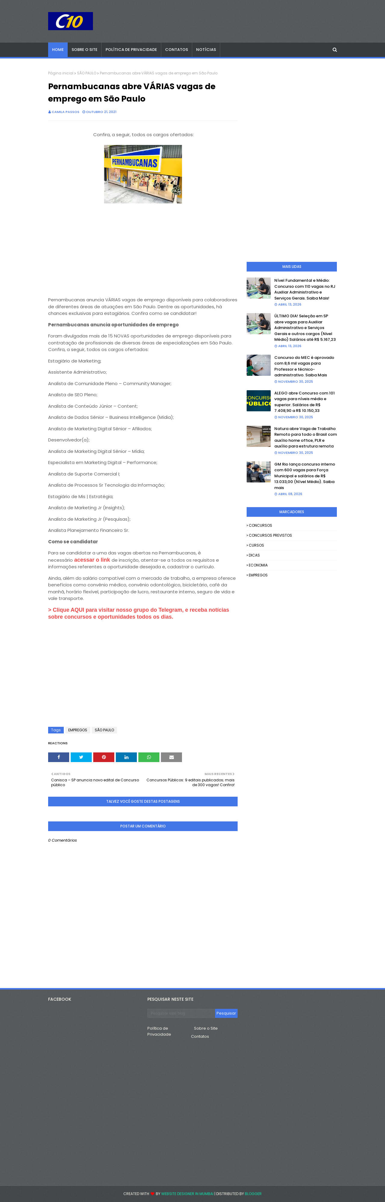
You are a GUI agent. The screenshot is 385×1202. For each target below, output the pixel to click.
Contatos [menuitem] (176, 49)
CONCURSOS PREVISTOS (270, 535)
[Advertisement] (143, 248)
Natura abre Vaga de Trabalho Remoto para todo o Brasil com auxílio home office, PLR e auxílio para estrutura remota (305, 437)
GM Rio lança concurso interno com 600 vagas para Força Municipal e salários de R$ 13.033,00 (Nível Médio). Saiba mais (304, 476)
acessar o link (92, 560)
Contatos (200, 1036)
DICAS (254, 555)
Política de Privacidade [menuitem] (131, 49)
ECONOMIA (258, 565)
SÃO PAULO (86, 73)
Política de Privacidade (159, 1031)
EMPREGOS (77, 730)
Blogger (253, 1193)
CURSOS (256, 545)
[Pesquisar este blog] (181, 1013)
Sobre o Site (206, 1028)
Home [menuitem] (58, 49)
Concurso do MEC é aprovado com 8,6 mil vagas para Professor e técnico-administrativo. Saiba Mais (304, 366)
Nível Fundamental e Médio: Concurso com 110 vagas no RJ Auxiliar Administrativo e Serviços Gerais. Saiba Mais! (304, 289)
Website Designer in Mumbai (187, 1193)
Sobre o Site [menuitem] (84, 49)
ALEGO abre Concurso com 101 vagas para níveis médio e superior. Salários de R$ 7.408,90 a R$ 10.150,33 (304, 402)
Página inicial (60, 73)
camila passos (65, 111)
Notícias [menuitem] (206, 49)
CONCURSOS (260, 525)
